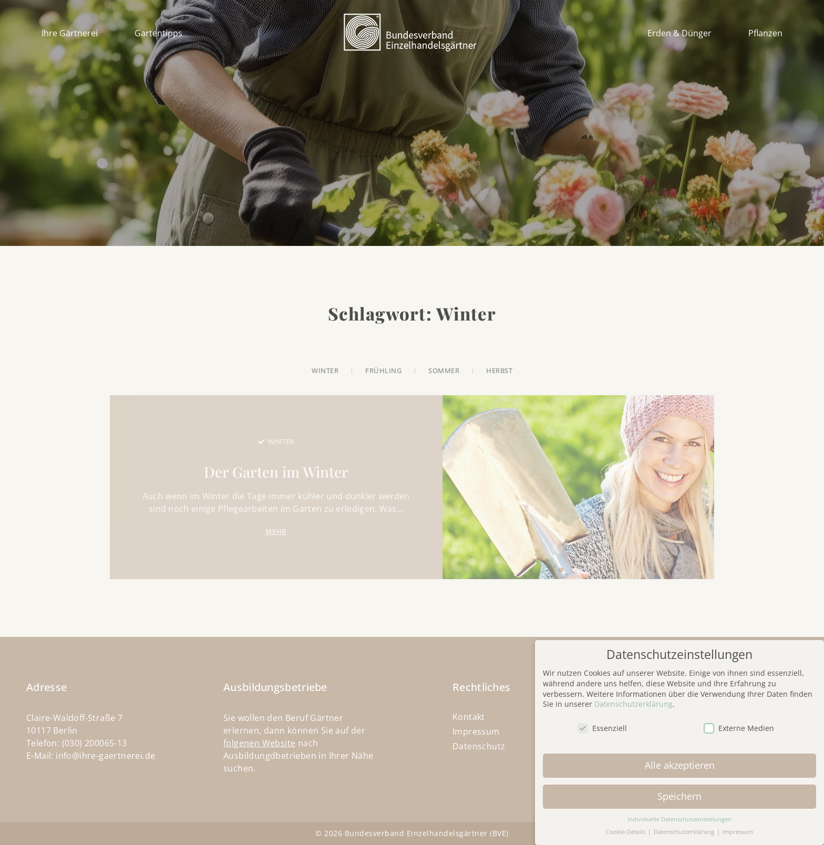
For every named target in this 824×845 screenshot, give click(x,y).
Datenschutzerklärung (633, 697)
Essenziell (602, 721)
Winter (281, 441)
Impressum (476, 731)
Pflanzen (765, 33)
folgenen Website (259, 743)
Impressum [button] (738, 825)
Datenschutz (478, 746)
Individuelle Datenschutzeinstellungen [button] (679, 812)
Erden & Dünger (679, 33)
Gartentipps (158, 33)
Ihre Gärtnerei (70, 33)
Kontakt (468, 717)
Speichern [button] (679, 789)
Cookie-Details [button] (626, 825)
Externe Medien (739, 721)
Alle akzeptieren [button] (680, 758)
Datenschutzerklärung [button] (685, 825)
